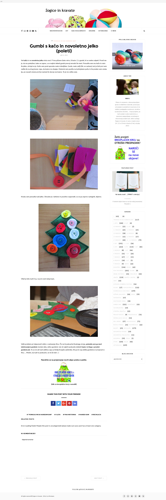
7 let (127, 253)
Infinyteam (51, 496)
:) (113, 216)
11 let (129, 226)
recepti (115, 328)
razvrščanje (133, 324)
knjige (115, 287)
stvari (115, 341)
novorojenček (118, 307)
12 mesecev (130, 230)
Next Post (99, 478)
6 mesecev (116, 253)
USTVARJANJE (103, 31)
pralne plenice (118, 314)
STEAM (128, 338)
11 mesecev (117, 230)
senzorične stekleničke (121, 335)
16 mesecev (130, 236)
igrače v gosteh (129, 277)
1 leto (115, 223)
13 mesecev (117, 233)
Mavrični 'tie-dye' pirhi (127, 65)
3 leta (57, 414)
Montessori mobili (119, 301)
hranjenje (133, 274)
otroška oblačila (119, 311)
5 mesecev (116, 250)
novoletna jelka (37, 60)
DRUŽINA (92, 31)
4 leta (126, 246)
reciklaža (97, 414)
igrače (115, 277)
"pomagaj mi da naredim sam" (64, 41)
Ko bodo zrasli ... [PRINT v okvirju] (128, 194)
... (120, 216)
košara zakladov (119, 294)
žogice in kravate (37, 496)
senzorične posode (120, 331)
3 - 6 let (126, 243)
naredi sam (84, 414)
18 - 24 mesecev (132, 240)
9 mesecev (116, 263)
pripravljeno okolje (120, 318)
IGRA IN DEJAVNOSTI (78, 31)
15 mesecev (117, 236)
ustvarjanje (117, 345)
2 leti (115, 243)
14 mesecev (130, 233)
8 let (127, 257)
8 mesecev (116, 260)
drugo (129, 267)
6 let (126, 250)
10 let (126, 223)
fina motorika (70, 414)
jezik (115, 280)
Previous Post (30, 478)
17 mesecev (117, 240)
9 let (127, 260)
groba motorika (119, 274)
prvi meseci (117, 321)
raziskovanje (131, 321)
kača (25, 60)
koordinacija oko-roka (121, 291)
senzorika (116, 338)
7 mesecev (116, 257)
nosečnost (131, 304)
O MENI (113, 31)
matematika (117, 297)
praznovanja (132, 314)
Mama (133, 294)
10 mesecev (117, 226)
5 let (136, 246)
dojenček (116, 267)
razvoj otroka (118, 324)
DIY (67, 31)
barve (127, 263)
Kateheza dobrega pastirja (122, 284)
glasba (132, 270)
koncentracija (128, 287)
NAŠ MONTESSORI (56, 31)
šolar (126, 341)
